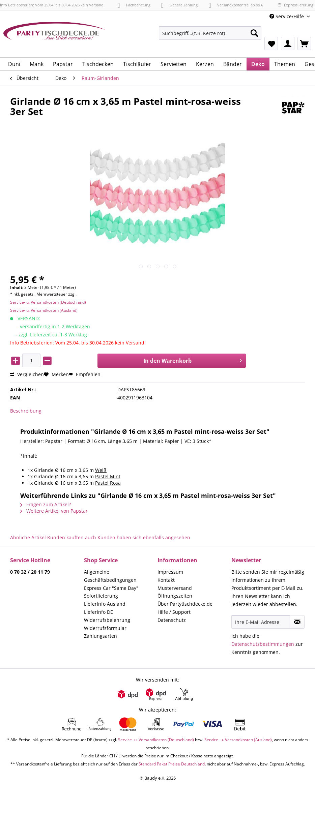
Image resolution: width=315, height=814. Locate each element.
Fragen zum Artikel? (45, 504)
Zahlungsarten (100, 636)
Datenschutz (172, 620)
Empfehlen (85, 374)
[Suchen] (254, 33)
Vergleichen (27, 374)
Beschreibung (25, 411)
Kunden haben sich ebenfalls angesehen (143, 537)
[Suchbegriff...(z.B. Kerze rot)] (210, 33)
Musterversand (175, 588)
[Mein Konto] (287, 43)
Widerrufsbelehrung (107, 620)
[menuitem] (210, 36)
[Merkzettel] (271, 43)
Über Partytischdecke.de (185, 604)
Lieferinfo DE (98, 612)
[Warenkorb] (304, 43)
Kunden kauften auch (71, 537)
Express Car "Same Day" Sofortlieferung (111, 592)
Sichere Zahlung (179, 4)
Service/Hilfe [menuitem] (287, 16)
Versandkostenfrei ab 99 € (235, 4)
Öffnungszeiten (175, 596)
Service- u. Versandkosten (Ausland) (44, 310)
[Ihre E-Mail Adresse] (260, 622)
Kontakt (166, 580)
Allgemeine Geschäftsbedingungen (110, 576)
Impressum (170, 572)
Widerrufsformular (105, 628)
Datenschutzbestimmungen (262, 644)
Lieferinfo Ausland (104, 604)
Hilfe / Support (174, 612)
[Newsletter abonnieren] (297, 622)
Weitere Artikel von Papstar (54, 511)
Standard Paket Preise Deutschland (172, 764)
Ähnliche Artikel (28, 537)
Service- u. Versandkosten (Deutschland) (48, 302)
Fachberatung (133, 4)
